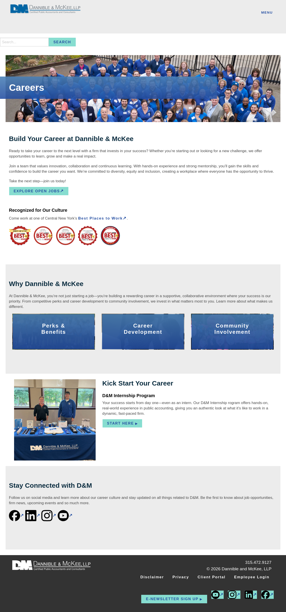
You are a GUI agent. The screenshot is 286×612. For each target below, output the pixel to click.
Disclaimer (152, 577)
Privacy (180, 577)
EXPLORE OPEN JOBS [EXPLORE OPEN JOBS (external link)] (37, 191)
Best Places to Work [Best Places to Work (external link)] (100, 218)
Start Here (120, 423)
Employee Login (251, 577)
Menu (267, 12)
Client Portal (211, 577)
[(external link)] (16, 515)
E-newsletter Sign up (172, 599)
